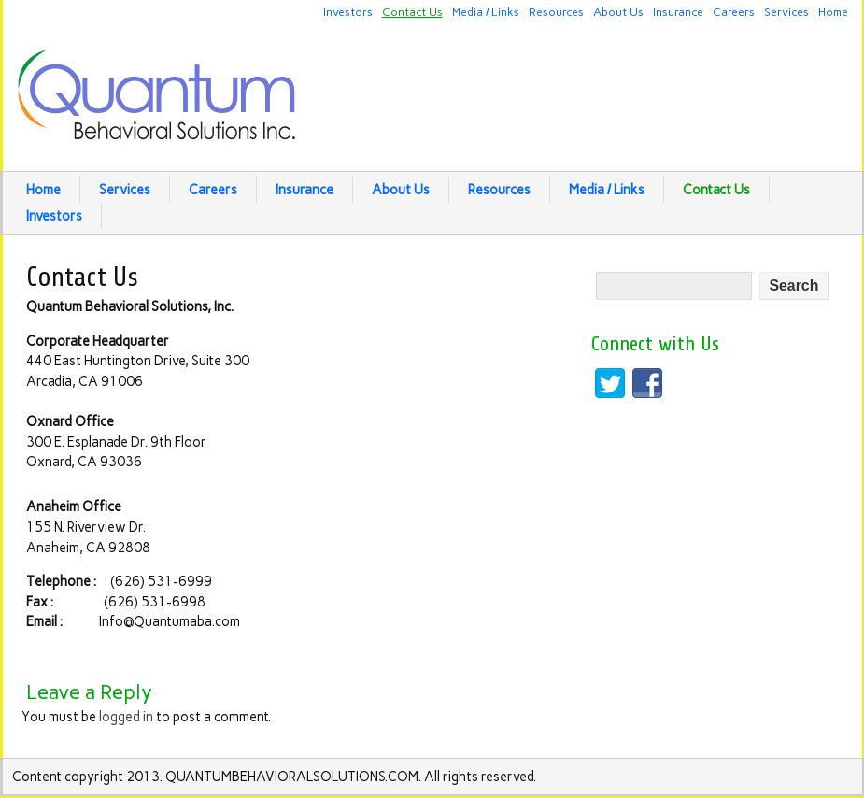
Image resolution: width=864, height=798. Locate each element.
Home (833, 12)
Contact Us (412, 12)
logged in (126, 716)
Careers (734, 12)
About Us (618, 12)
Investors (348, 12)
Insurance (678, 12)
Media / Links (485, 12)
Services (786, 12)
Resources (556, 12)
